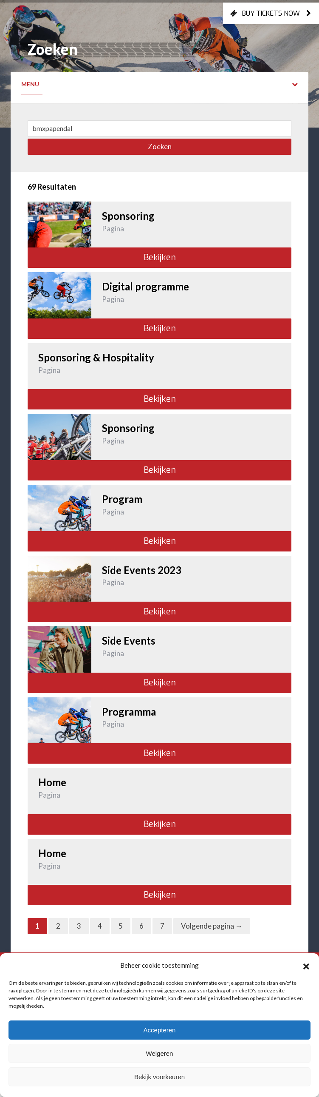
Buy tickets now (271, 13)
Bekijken (160, 257)
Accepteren (160, 1030)
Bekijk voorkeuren (159, 1076)
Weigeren (159, 1053)
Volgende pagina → (212, 925)
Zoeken (160, 146)
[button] (306, 965)
